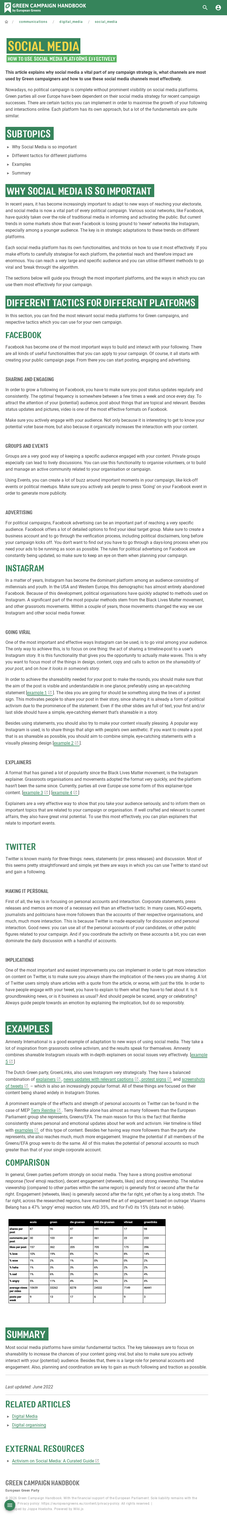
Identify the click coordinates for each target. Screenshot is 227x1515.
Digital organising (29, 1425)
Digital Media (25, 1416)
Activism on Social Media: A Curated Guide (53, 1461)
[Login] (218, 7)
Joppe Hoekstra (39, 1509)
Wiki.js (78, 1509)
